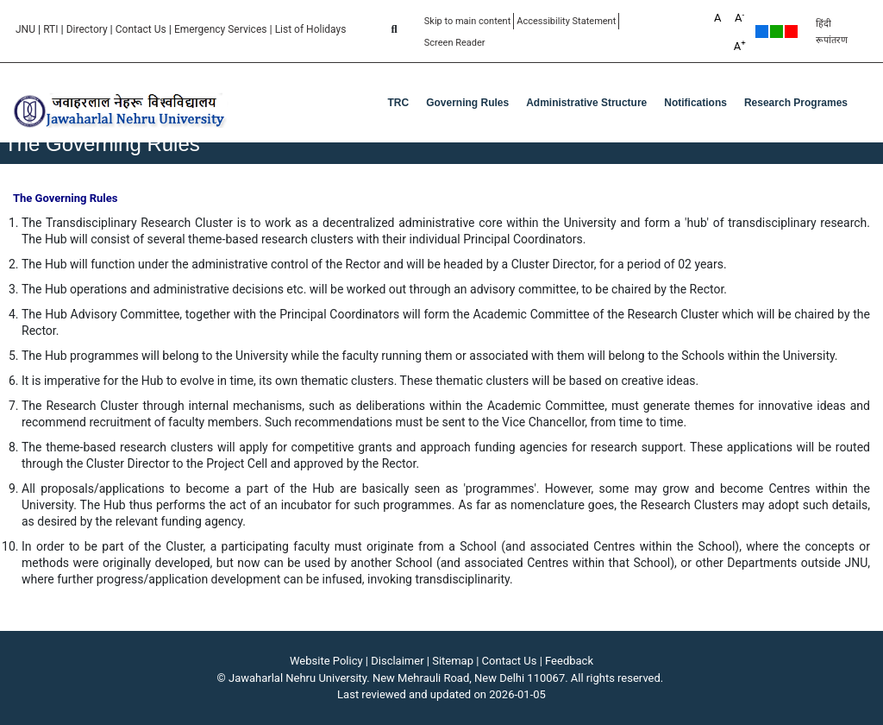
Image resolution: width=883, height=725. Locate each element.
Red (791, 31)
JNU (25, 29)
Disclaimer (397, 660)
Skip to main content (467, 21)
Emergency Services (220, 29)
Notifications (695, 103)
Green (776, 31)
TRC (399, 103)
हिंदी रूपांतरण (832, 32)
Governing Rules (467, 103)
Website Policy (326, 660)
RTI (50, 29)
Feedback (569, 660)
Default (761, 31)
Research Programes (796, 103)
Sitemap (452, 660)
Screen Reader (454, 42)
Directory (87, 29)
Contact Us (141, 29)
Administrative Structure (586, 103)
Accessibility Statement (566, 21)
